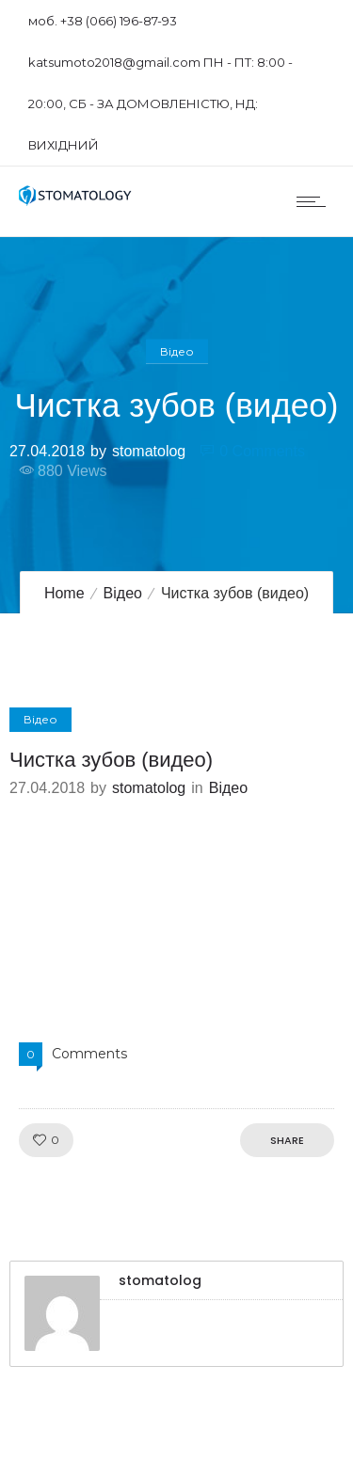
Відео (123, 593)
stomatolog (148, 450)
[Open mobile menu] (315, 201)
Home (64, 593)
